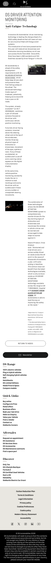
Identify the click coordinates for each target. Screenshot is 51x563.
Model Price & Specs (11, 386)
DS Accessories (9, 446)
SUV (4, 378)
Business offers (9, 409)
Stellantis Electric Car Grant (14, 480)
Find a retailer (8, 420)
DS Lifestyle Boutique (11, 467)
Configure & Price (10, 404)
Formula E (7, 470)
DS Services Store (10, 443)
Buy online (7, 401)
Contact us (7, 422)
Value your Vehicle (10, 417)
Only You (6, 464)
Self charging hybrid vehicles (15, 375)
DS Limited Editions (11, 383)
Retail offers (8, 407)
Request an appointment (13, 438)
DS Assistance (9, 441)
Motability (7, 478)
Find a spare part (10, 451)
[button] (14, 4)
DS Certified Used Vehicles (13, 472)
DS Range (9, 364)
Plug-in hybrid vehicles (12, 372)
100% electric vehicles (12, 370)
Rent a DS (7, 475)
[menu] (5, 3)
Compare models (10, 388)
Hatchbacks (8, 380)
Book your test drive (11, 412)
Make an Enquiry (10, 414)
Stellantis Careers (10, 425)
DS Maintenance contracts (14, 449)
